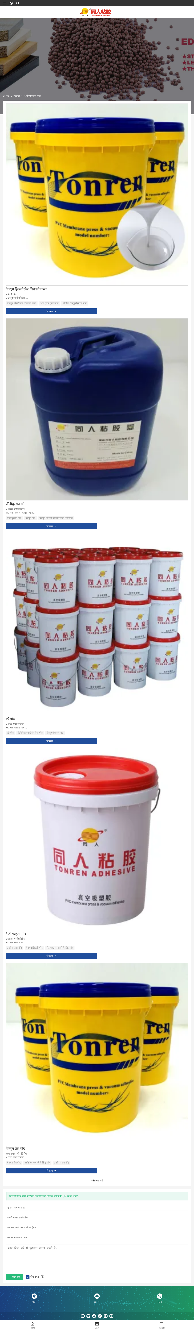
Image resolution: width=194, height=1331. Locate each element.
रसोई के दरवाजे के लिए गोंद (37, 1162)
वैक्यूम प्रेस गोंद (15, 1148)
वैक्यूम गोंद (30, 518)
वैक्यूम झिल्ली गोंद (55, 733)
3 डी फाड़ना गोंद (16, 934)
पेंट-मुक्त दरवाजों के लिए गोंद (60, 947)
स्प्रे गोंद (10, 719)
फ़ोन (160, 1301)
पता (34, 1301)
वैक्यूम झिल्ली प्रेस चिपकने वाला (26, 289)
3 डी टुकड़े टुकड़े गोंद (49, 303)
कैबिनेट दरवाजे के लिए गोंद (30, 733)
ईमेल (97, 1301)
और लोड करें (97, 1180)
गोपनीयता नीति (37, 1277)
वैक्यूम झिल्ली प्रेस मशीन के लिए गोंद (56, 518)
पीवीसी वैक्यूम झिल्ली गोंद (74, 303)
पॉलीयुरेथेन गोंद (16, 504)
